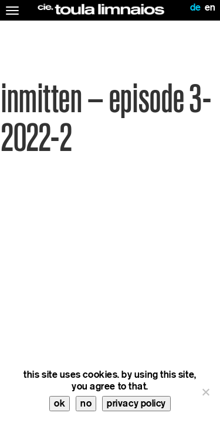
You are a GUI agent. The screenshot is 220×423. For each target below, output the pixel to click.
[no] (205, 392)
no (86, 403)
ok (59, 403)
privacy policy (136, 403)
